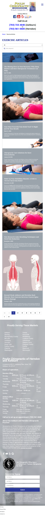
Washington (8, 350)
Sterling (7, 334)
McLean (7, 338)
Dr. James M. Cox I (16, 501)
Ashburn (7, 333)
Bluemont (26, 348)
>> (9, 317)
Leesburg (7, 340)
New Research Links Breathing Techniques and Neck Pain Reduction (21, 238)
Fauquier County (28, 344)
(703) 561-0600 (17, 28)
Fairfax (25, 346)
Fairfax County (9, 346)
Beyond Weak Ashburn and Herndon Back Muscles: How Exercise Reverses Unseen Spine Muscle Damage (21, 297)
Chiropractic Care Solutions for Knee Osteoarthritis (17, 154)
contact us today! (26, 448)
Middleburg (26, 336)
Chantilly (7, 348)
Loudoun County (28, 338)
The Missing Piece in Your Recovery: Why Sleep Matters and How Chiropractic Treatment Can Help (21, 69)
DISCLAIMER (35, 498)
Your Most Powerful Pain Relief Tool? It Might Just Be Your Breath (21, 128)
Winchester (26, 350)
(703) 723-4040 (17, 25)
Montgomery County (11, 336)
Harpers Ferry (27, 342)
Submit (22, 490)
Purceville (26, 334)
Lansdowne (26, 340)
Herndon (7, 342)
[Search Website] (4, 48)
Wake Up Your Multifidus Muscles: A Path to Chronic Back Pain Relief (20, 180)
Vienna (25, 333)
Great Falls (8, 344)
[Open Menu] (42, 4)
